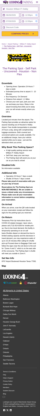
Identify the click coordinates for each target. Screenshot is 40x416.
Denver (6, 318)
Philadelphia (7, 356)
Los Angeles (7, 333)
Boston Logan (8, 303)
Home (4, 44)
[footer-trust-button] (20, 283)
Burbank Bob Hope (10, 307)
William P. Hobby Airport (28, 44)
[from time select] (29, 15)
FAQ (4, 375)
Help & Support (8, 378)
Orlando (6, 352)
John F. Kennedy (9, 326)
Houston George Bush (11, 322)
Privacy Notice (7, 381)
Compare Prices (20, 34)
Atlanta (5, 295)
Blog (4, 394)
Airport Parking (13, 44)
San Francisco (8, 360)
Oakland (6, 341)
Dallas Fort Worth (9, 314)
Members (6, 387)
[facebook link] (4, 411)
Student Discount (8, 390)
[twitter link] (7, 411)
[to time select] (29, 21)
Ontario (6, 348)
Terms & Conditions (9, 371)
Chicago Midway (9, 310)
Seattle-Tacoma (9, 364)
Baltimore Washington (11, 299)
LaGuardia (7, 329)
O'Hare (5, 345)
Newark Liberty (8, 337)
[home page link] (17, 2)
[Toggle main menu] (37, 2)
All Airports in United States (16, 290)
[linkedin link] (10, 411)
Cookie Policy (7, 384)
